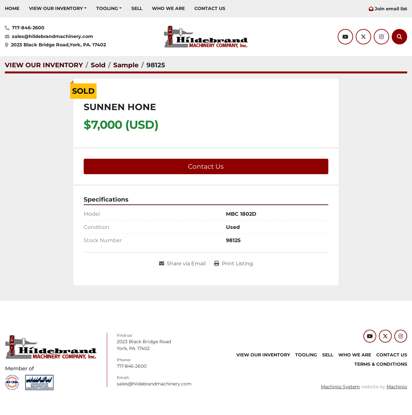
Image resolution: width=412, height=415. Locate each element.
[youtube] (345, 36)
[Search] (399, 36)
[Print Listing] (233, 264)
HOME (12, 8)
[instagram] (381, 36)
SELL (136, 8)
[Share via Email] (182, 264)
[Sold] (98, 65)
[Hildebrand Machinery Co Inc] (51, 347)
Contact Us (206, 166)
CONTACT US (209, 8)
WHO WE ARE (168, 8)
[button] (58, 8)
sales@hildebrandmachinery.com (52, 36)
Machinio (397, 387)
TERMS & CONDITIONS (380, 364)
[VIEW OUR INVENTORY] (44, 65)
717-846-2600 (28, 28)
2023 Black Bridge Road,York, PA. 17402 (58, 45)
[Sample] (126, 65)
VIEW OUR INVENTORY (56, 8)
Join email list (391, 9)
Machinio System (340, 387)
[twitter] (363, 36)
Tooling (107, 8)
